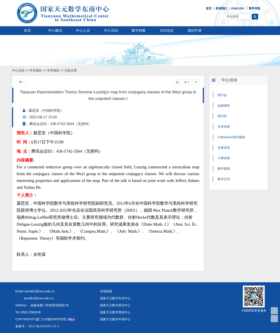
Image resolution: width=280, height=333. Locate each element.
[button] (255, 16)
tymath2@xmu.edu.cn (34, 298)
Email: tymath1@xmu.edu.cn (34, 291)
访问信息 (167, 30)
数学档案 (139, 30)
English (237, 8)
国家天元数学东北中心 (115, 298)
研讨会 (222, 95)
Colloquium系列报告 (231, 137)
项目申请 (194, 30)
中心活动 (111, 30)
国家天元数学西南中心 (115, 312)
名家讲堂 (224, 147)
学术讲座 (224, 126)
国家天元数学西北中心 (115, 305)
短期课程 (224, 105)
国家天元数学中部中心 (115, 319)
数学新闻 (224, 168)
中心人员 (83, 30)
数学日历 (224, 179)
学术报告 (36, 70)
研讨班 (222, 116)
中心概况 (55, 30)
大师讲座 (224, 158)
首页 (209, 8)
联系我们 (221, 8)
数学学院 (254, 8)
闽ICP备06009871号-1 (43, 326)
